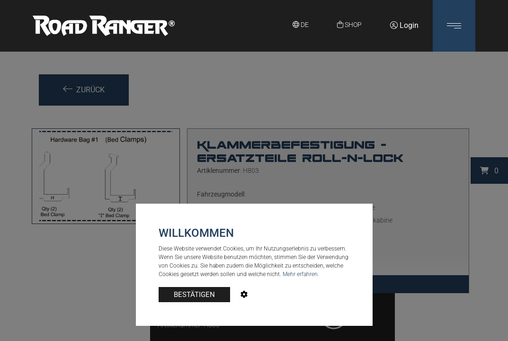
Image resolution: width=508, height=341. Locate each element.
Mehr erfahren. (301, 274)
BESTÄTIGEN (194, 294)
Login (404, 25)
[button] (454, 26)
